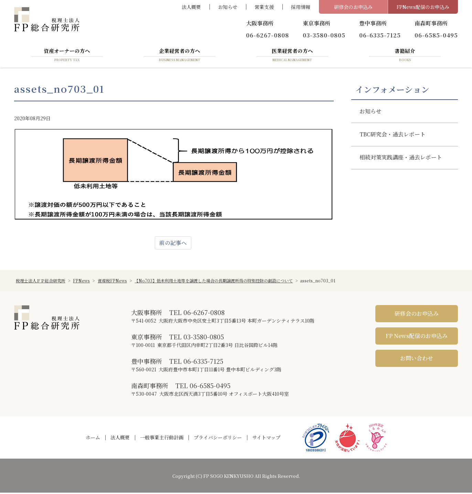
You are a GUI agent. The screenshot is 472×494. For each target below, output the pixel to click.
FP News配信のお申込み (417, 337)
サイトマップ (266, 438)
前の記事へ (173, 244)
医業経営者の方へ (292, 56)
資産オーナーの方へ (67, 56)
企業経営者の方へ (179, 56)
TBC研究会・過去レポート (393, 136)
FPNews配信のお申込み (423, 6)
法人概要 (191, 6)
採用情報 (300, 6)
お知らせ (227, 6)
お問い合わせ (416, 359)
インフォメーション (392, 90)
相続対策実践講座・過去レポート (401, 159)
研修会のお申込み (353, 6)
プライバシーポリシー (218, 438)
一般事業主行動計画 (161, 438)
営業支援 (264, 6)
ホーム (93, 438)
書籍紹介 (405, 56)
